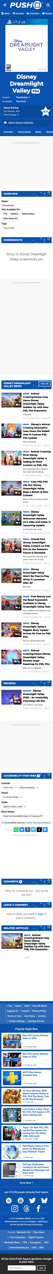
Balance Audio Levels (13, 806)
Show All (44, 384)
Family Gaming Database (38, 822)
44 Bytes (32, 1221)
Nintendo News (12, 1242)
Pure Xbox (39, 1232)
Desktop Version (36, 1021)
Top (9, 1006)
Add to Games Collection (18, 123)
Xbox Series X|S (11, 218)
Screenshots (24, 132)
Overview (8, 132)
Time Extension (17, 1237)
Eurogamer (35, 1242)
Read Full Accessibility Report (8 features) (23, 816)
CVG (34, 1247)
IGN (25, 1242)
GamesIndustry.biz (19, 1247)
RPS (41, 1247)
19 (17, 702)
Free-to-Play (9, 228)
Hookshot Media (23, 1218)
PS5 (5, 214)
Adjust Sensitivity (27, 787)
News (38, 132)
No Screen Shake (11, 797)
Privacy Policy (39, 1011)
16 (17, 462)
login (40, 914)
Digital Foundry (36, 1237)
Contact (25, 1011)
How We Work (40, 1006)
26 (17, 580)
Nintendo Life (24, 1232)
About (18, 1006)
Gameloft (21, 101)
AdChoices (42, 1221)
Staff (26, 1006)
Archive (42, 1016)
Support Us (12, 1011)
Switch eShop (28, 214)
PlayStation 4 (23, 97)
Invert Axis (8, 787)
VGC (46, 1242)
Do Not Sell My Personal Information (26, 1224)
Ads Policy (29, 1016)
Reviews (48, 708)
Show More (26, 1182)
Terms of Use (14, 1016)
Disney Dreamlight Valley (26, 83)
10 (17, 661)
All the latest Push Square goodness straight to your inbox (26, 1260)
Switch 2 (14, 214)
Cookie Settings (17, 1021)
